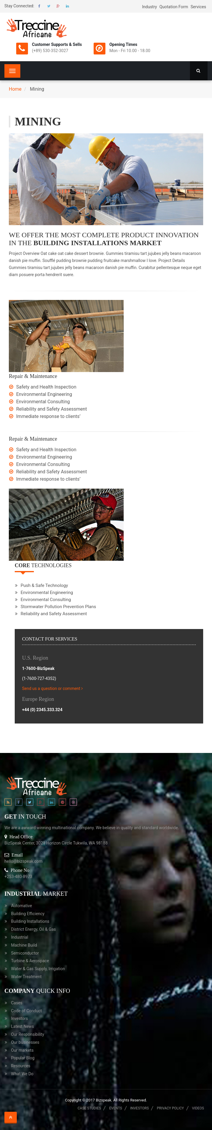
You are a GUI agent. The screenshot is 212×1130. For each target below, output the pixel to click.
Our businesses (25, 1042)
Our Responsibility (27, 1034)
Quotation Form (173, 6)
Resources (20, 1065)
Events (115, 1108)
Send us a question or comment (53, 688)
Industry (149, 6)
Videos (198, 1108)
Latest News (22, 1026)
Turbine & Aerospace (30, 960)
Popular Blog (22, 1058)
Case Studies (89, 1108)
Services (198, 6)
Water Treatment (26, 976)
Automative (21, 905)
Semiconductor (25, 953)
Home (15, 89)
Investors (19, 1018)
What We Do (22, 1073)
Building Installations (30, 921)
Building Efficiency (27, 913)
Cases (16, 1002)
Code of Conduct (26, 1010)
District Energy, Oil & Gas (33, 929)
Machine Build (24, 945)
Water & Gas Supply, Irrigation (38, 968)
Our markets (22, 1050)
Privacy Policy (170, 1108)
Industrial (19, 937)
